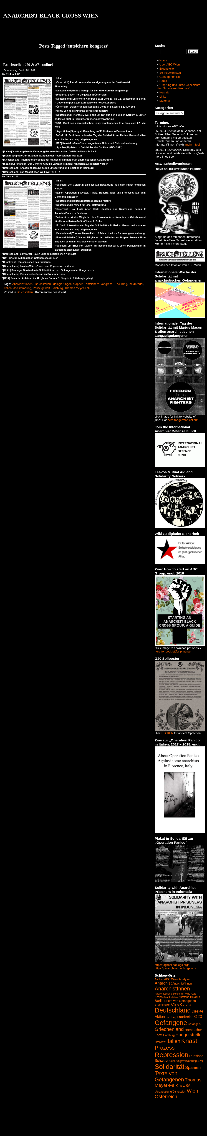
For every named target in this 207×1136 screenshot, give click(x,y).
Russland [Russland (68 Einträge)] (196, 1056)
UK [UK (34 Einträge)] (180, 1086)
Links (162, 96)
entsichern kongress (99, 284)
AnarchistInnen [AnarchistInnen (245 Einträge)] (172, 989)
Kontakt (164, 92)
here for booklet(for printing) (173, 651)
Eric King (121, 284)
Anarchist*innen (22, 284)
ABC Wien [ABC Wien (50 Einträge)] (171, 979)
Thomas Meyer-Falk (78, 288)
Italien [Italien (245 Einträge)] (173, 1041)
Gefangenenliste (170, 76)
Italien (8, 288)
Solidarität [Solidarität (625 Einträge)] (169, 1066)
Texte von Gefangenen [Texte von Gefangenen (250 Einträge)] (169, 1077)
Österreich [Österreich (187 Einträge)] (166, 1096)
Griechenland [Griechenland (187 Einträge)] (169, 1029)
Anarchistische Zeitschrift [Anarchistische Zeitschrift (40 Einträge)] (169, 993)
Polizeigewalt (41, 288)
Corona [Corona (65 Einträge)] (185, 1004)
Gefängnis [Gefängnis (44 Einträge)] (194, 1024)
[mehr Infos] (192, 144)
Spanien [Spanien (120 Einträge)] (193, 1067)
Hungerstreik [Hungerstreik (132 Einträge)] (187, 1034)
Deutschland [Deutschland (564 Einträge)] (173, 1010)
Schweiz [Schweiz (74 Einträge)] (161, 1061)
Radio (163, 81)
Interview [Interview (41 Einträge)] (160, 1042)
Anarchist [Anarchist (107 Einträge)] (163, 983)
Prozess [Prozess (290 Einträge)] (165, 1048)
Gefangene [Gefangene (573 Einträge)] (171, 1022)
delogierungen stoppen (68, 284)
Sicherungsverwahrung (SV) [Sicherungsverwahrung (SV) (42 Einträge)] (186, 1061)
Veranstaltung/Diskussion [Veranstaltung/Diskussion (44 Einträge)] (170, 1091)
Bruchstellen (43, 284)
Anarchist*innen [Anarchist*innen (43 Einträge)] (182, 983)
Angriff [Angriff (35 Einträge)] (166, 997)
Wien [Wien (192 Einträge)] (192, 1091)
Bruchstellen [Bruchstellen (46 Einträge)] (162, 1004)
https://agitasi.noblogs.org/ (172, 965)
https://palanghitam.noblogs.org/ (175, 968)
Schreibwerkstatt (170, 72)
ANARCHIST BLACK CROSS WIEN (50, 15)
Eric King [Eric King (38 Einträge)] (171, 1017)
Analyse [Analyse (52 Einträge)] (184, 979)
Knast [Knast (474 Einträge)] (189, 1040)
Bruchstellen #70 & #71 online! (28, 65)
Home (163, 60)
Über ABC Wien (169, 64)
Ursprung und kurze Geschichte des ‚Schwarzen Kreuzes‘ (178, 86)
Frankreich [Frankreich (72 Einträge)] (185, 1017)
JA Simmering (22, 288)
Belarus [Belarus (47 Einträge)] (195, 997)
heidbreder (136, 284)
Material (164, 100)
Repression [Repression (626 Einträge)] (171, 1054)
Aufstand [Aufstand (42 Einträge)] (184, 997)
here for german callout (183, 420)
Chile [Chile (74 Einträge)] (175, 1004)
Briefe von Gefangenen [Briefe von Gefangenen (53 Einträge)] (180, 1001)
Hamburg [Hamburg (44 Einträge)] (169, 1035)
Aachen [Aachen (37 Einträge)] (159, 979)
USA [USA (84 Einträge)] (186, 1085)
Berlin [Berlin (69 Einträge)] (159, 1001)
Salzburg (57, 288)
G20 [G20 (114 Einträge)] (198, 1016)
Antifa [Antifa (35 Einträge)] (174, 997)
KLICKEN (167, 733)
